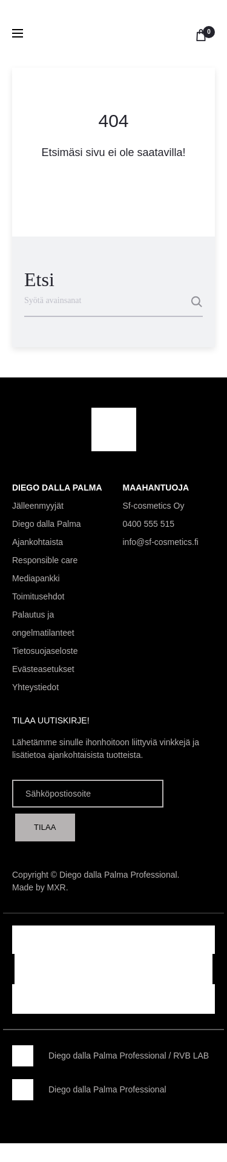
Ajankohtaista (37, 542)
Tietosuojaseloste (44, 651)
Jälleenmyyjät (38, 506)
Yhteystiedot (35, 687)
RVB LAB (191, 1055)
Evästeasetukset (43, 669)
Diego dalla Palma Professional (107, 1055)
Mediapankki (36, 578)
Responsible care (44, 560)
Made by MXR (39, 887)
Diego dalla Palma (46, 524)
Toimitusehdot (38, 596)
